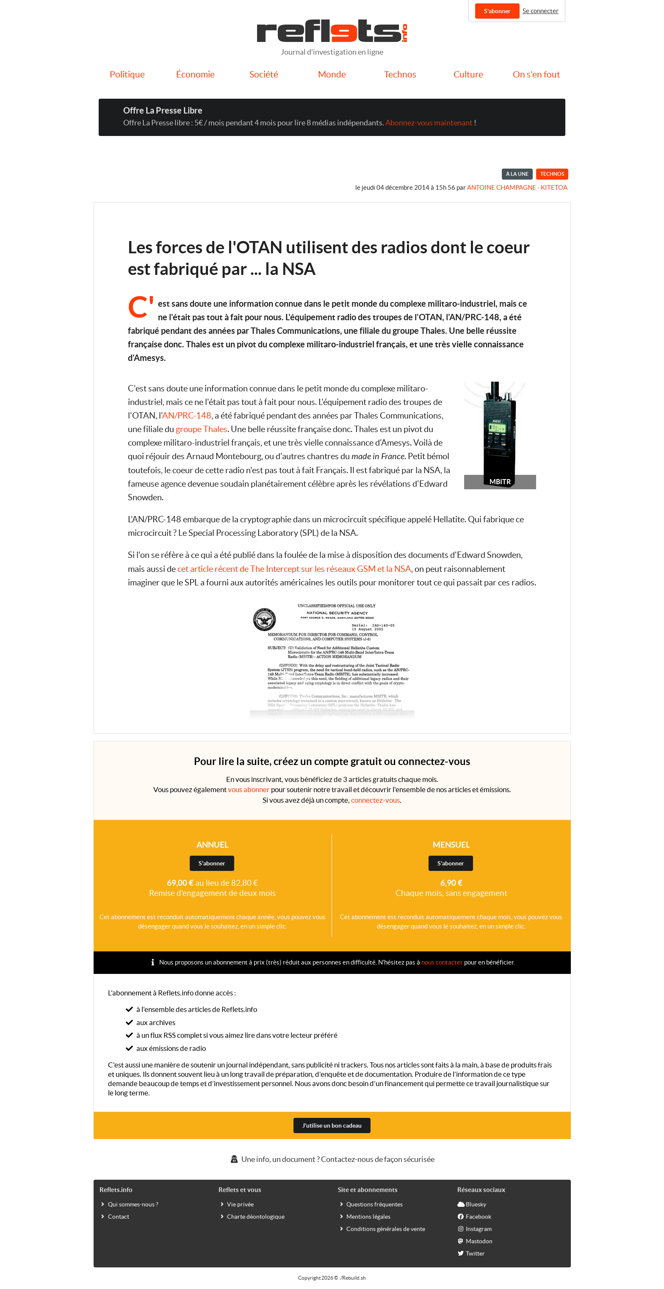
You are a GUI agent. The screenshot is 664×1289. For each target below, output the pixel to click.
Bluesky (471, 1204)
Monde (332, 74)
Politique (127, 74)
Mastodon (474, 1241)
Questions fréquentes (370, 1204)
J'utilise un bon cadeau (332, 1125)
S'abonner (497, 11)
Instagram (474, 1228)
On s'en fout (536, 74)
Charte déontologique (252, 1216)
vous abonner (249, 789)
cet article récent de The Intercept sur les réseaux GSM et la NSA (294, 569)
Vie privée (236, 1204)
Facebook (474, 1216)
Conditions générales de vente (381, 1228)
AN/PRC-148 (186, 415)
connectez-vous (375, 800)
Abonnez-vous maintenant (429, 123)
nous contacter (442, 962)
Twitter (471, 1253)
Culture (468, 74)
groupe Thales (201, 429)
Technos (400, 74)
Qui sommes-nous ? (129, 1204)
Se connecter (541, 10)
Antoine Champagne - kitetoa (517, 187)
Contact (114, 1216)
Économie (195, 74)
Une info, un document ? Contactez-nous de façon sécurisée (332, 1159)
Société (263, 74)
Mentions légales (364, 1216)
